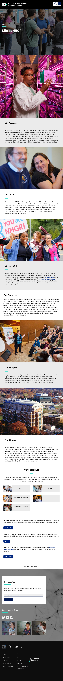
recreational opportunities (46, 279)
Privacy (19, 660)
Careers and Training (12, 12)
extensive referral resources (27, 283)
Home (4, 12)
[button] (59, 4)
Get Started (8, 556)
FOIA (18, 657)
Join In (6, 541)
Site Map (5, 661)
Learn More (8, 527)
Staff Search (7, 664)
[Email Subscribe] (23, 595)
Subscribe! (8, 600)
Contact (6, 654)
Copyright (20, 663)
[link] (4, 617)
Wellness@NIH (49, 277)
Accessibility (7, 657)
